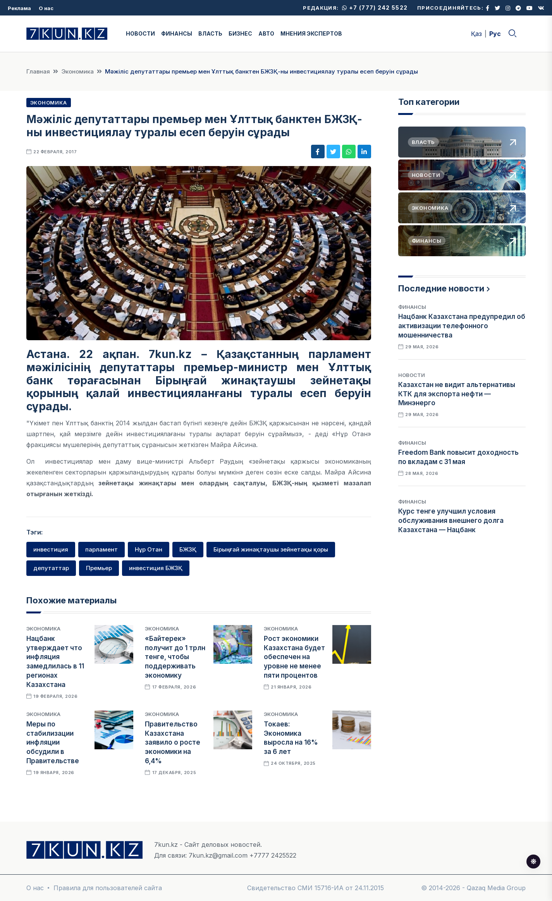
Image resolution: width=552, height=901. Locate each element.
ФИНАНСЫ (176, 33)
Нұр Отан (148, 549)
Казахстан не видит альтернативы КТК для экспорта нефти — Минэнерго (456, 394)
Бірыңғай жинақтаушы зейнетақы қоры (270, 549)
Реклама (19, 8)
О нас (46, 8)
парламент (101, 549)
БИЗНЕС (240, 33)
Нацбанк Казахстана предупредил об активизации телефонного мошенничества (461, 326)
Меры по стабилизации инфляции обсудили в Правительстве (52, 742)
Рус (495, 34)
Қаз (476, 34)
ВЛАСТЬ (210, 33)
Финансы (412, 307)
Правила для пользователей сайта (107, 888)
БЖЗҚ (187, 549)
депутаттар (51, 568)
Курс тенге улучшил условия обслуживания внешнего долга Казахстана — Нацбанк (451, 520)
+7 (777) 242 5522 (375, 7)
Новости (411, 375)
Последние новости (441, 288)
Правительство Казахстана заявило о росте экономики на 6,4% (172, 742)
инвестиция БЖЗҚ (155, 568)
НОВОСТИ (140, 33)
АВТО (266, 33)
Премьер (99, 568)
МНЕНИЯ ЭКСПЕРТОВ (311, 33)
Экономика (77, 71)
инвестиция (50, 549)
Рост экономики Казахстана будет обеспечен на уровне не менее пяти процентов (294, 657)
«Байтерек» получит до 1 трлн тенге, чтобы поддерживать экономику (175, 657)
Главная (38, 71)
